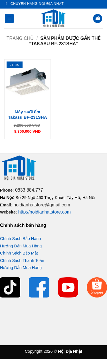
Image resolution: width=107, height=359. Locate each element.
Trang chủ (20, 38)
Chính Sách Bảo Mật (19, 253)
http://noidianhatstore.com (44, 212)
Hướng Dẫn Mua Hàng (21, 246)
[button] (9, 18)
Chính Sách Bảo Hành (20, 238)
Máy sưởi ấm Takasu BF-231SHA (27, 114)
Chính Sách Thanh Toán (22, 260)
